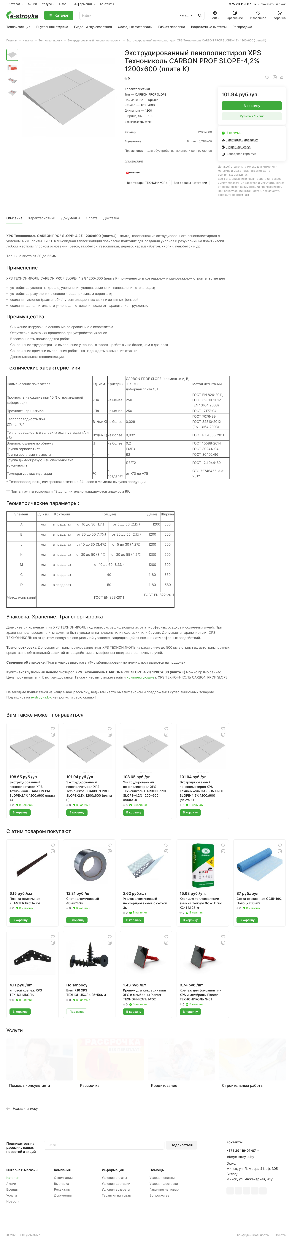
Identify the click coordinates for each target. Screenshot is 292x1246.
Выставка (61, 1184)
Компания (62, 1170)
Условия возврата (116, 1189)
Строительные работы (242, 1085)
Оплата (92, 218)
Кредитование (164, 1085)
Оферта (280, 1235)
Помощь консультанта (29, 1085)
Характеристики (41, 218)
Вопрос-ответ (160, 1195)
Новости (13, 1201)
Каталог (12, 1178)
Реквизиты (62, 1189)
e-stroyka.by (41, 697)
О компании (63, 1178)
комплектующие (140, 677)
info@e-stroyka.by (240, 1157)
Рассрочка (89, 1085)
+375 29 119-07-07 (241, 4)
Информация (113, 1170)
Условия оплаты (114, 1178)
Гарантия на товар (116, 1195)
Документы (70, 218)
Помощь (157, 1170)
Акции (11, 1184)
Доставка (111, 218)
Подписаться (182, 1145)
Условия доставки (116, 1184)
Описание (14, 218)
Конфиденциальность (253, 1235)
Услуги (11, 1195)
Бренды (12, 1189)
